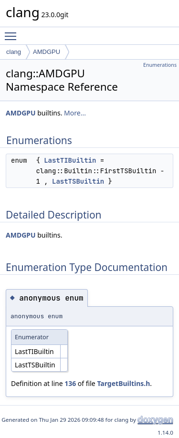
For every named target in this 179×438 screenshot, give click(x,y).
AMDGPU (46, 51)
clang (13, 51)
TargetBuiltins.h (123, 383)
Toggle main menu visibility (13, 32)
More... (75, 112)
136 (70, 383)
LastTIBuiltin (70, 160)
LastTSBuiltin (78, 181)
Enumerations (160, 65)
